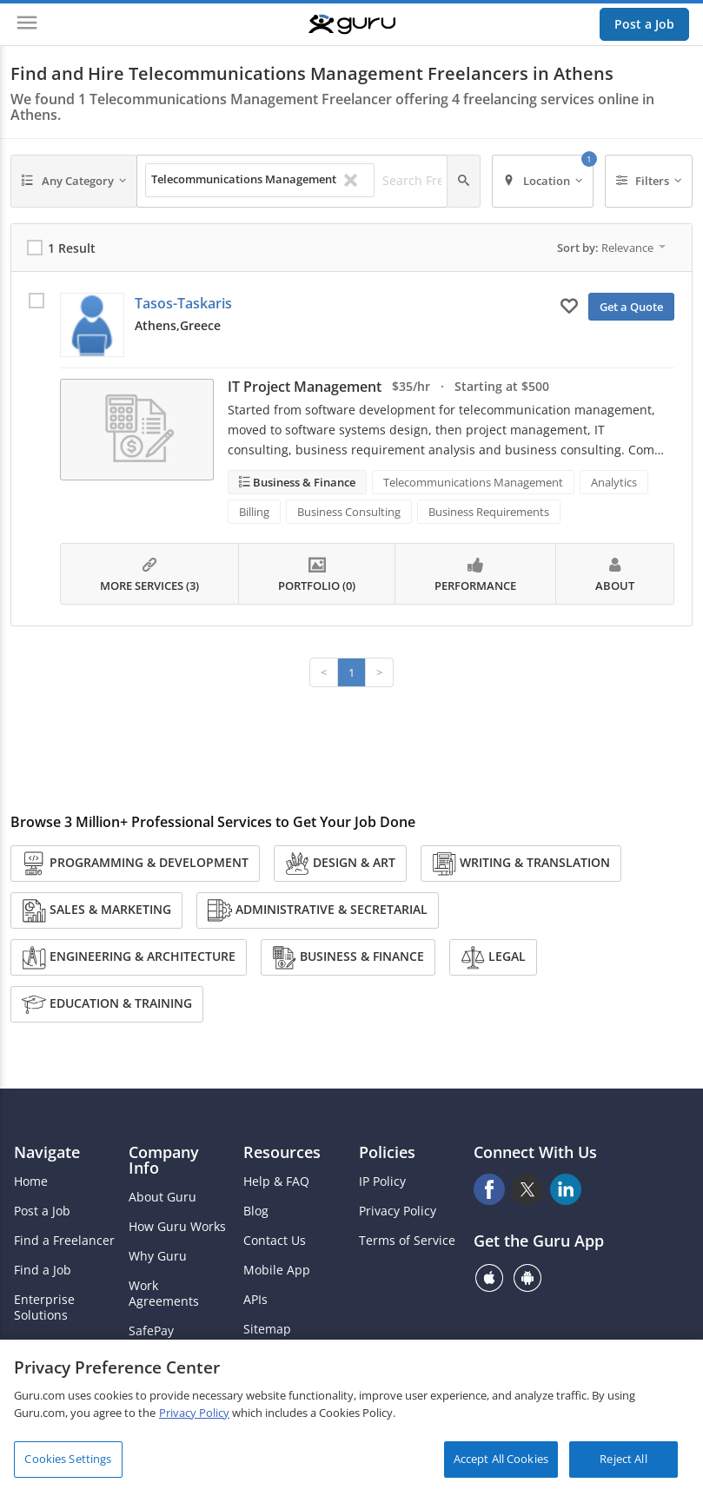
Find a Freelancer (64, 1240)
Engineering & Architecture (128, 957)
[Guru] (351, 24)
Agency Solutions (63, 1345)
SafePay (151, 1331)
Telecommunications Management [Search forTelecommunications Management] (473, 482)
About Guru (162, 1197)
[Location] (543, 181)
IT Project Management (304, 386)
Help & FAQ (276, 1181)
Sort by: (611, 247)
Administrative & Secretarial (318, 910)
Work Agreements (164, 1293)
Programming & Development (135, 863)
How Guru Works (177, 1227)
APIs (255, 1299)
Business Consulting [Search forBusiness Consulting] (349, 512)
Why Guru (158, 1256)
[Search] (464, 181)
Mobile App (276, 1270)
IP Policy (382, 1181)
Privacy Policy (397, 1211)
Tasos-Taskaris (183, 303)
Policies (387, 1152)
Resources (282, 1152)
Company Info (164, 1159)
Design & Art (340, 863)
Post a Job (644, 24)
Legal (493, 957)
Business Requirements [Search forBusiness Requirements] (488, 512)
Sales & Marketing (96, 910)
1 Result (72, 248)
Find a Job (42, 1270)
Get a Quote (631, 306)
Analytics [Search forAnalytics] (614, 482)
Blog (256, 1211)
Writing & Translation (521, 863)
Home (31, 1181)
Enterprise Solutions (44, 1307)
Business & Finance (302, 482)
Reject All (623, 1465)
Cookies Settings (67, 1465)
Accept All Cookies (501, 1465)
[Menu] (27, 24)
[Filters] (649, 181)
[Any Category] (73, 181)
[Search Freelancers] (429, 181)
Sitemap (267, 1329)
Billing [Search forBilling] (254, 512)
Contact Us (274, 1240)
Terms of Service (407, 1240)
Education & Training (107, 1004)
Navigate (47, 1152)
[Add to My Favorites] (569, 304)
